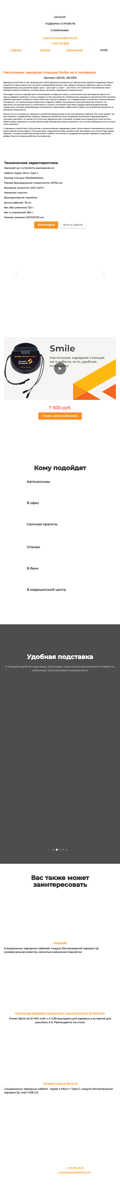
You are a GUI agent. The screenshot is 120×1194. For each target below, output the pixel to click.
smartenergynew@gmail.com (60, 37)
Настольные (74, 50)
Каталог (45, 50)
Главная (16, 50)
